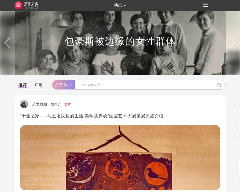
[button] (7, 43)
